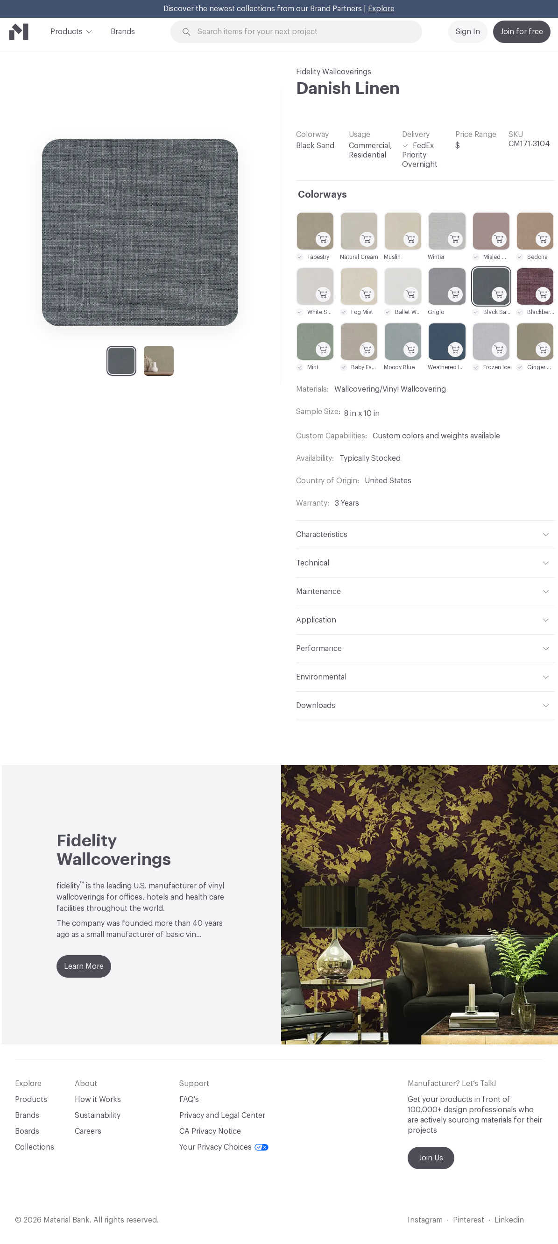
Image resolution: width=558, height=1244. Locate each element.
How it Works (98, 1099)
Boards (27, 1131)
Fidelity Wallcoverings (333, 72)
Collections (34, 1147)
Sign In (468, 32)
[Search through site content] (302, 32)
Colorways (322, 195)
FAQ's (189, 1099)
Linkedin (509, 1220)
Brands (123, 32)
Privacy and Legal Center (222, 1115)
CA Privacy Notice (210, 1131)
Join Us (431, 1158)
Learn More (84, 966)
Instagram (425, 1220)
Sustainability (97, 1115)
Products (66, 31)
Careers (88, 1131)
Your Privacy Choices (223, 1147)
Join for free (522, 32)
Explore (381, 9)
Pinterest (468, 1220)
